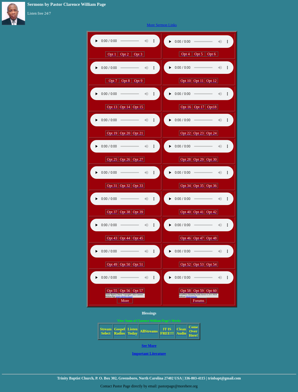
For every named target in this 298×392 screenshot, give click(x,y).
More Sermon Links (162, 25)
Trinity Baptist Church (124, 297)
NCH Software (191, 297)
